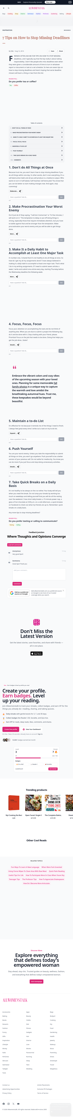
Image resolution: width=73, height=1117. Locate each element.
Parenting (53, 1038)
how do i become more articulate (36, 869)
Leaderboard (19, 769)
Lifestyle (68, 14)
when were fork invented (52, 853)
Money (4, 1034)
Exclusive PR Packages (44, 1075)
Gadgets (29, 1018)
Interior (23, 14)
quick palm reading (57, 857)
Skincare (5, 1046)
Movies (28, 1034)
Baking (62, 14)
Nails (4, 1038)
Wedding (29, 1054)
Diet (27, 1010)
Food (51, 1014)
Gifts (3, 1022)
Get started (53, 769)
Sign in (40, 734)
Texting (12, 525)
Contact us (6, 1071)
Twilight (5, 1054)
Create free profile (10, 729)
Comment (17, 584)
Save (51, 51)
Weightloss (53, 1054)
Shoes (52, 1042)
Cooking (10, 14)
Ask (61, 197)
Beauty (28, 1002)
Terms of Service (42, 1079)
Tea (11, 85)
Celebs (28, 1006)
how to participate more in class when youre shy (45, 861)
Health (52, 1022)
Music (52, 1034)
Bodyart (52, 1002)
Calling (18, 525)
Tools (4, 1058)
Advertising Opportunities (11, 1075)
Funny (4, 1018)
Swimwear (30, 14)
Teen (27, 1050)
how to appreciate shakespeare (51, 865)
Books (4, 1006)
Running (29, 1042)
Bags (3, 14)
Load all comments (14, 545)
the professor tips (29, 865)
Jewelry (52, 1026)
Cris (12, 51)
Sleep (16, 14)
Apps (28, 998)
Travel (52, 1050)
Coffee (16, 85)
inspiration (7, 30)
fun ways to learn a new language (25, 853)
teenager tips (14, 865)
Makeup (52, 1030)
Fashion (38, 14)
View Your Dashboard (32, 729)
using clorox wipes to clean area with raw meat (27, 857)
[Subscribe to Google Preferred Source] (19, 593)
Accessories (6, 998)
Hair (27, 1022)
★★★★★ (67, 30)
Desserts (5, 1010)
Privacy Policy (6, 1079)
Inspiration (6, 1026)
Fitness (28, 1014)
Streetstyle (53, 1046)
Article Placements (43, 1071)
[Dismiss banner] (63, 590)
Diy (51, 1010)
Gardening (54, 14)
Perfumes (46, 14)
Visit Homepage (36, 967)
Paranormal (30, 1038)
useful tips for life (16, 861)
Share (59, 51)
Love (27, 1030)
